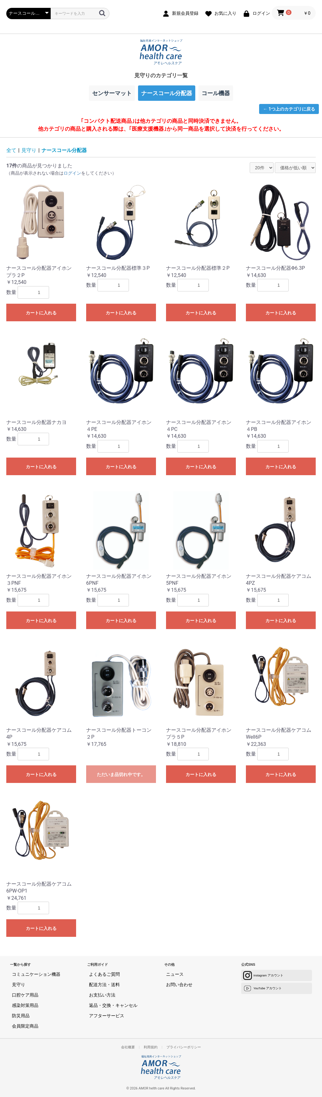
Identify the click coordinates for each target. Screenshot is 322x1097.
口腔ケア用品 (25, 994)
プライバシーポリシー (183, 1047)
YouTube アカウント (262, 988)
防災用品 (21, 1015)
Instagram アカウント (263, 975)
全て (11, 150)
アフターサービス (106, 1015)
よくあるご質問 (104, 974)
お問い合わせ (179, 984)
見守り (28, 150)
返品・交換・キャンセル (113, 1005)
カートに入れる (41, 312)
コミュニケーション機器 (36, 974)
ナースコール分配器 (64, 150)
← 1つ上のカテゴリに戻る (289, 108)
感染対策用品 (25, 1005)
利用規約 (151, 1047)
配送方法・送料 (104, 984)
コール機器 (216, 93)
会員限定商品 (25, 1026)
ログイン (72, 173)
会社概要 (128, 1047)
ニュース (175, 974)
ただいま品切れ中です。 (121, 774)
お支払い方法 (102, 994)
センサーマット (112, 93)
